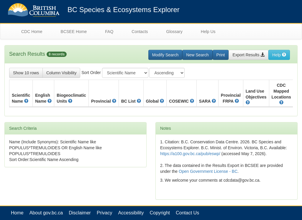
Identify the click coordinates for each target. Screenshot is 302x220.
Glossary (174, 31)
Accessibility (131, 212)
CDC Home (31, 31)
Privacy (104, 212)
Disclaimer (80, 212)
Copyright (160, 212)
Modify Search (165, 54)
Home (17, 212)
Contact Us (187, 212)
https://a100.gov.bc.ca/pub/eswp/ (190, 153)
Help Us (208, 31)
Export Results (248, 54)
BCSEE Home (74, 31)
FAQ (109, 31)
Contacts (140, 31)
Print (220, 54)
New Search (197, 54)
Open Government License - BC (208, 171)
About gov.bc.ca (46, 212)
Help (279, 54)
